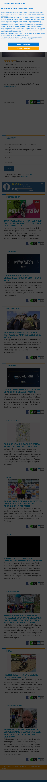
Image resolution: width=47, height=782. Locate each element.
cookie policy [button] (4, 16)
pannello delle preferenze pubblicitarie (25, 39)
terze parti (25, 17)
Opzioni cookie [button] (23, 48)
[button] (14, 3)
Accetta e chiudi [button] (23, 44)
